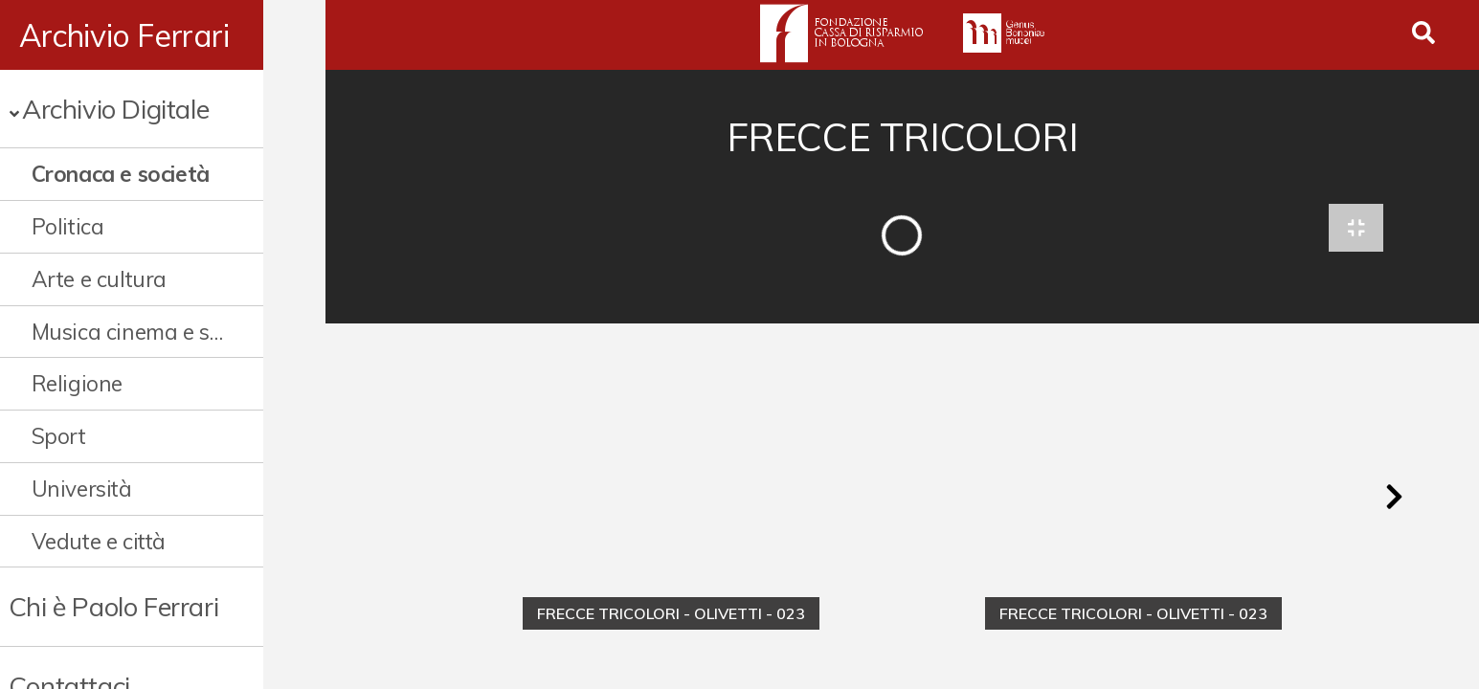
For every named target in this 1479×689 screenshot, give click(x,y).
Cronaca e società (121, 174)
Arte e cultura (99, 279)
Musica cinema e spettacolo (157, 331)
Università (82, 488)
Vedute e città (99, 541)
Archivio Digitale (115, 108)
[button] (1393, 501)
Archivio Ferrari (124, 35)
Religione (77, 383)
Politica (68, 226)
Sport (59, 436)
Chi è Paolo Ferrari (113, 606)
